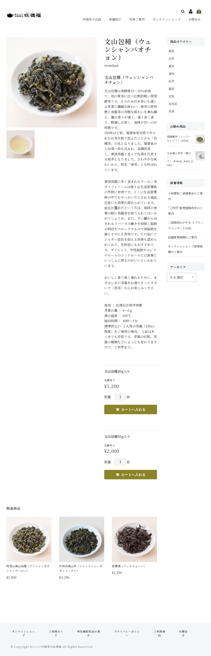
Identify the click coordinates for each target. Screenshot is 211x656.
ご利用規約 (159, 633)
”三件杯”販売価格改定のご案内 (185, 211)
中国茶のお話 (92, 19)
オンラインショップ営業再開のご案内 (185, 249)
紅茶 (171, 81)
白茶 (171, 58)
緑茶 (171, 51)
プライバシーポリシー (127, 633)
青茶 (171, 73)
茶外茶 (173, 104)
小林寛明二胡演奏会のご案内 (185, 196)
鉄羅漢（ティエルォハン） (129, 566)
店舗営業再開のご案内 (182, 237)
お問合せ (194, 19)
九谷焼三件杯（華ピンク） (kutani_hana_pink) (180, 159)
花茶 (171, 96)
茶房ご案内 (137, 19)
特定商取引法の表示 (88, 633)
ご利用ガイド (56, 633)
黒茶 (171, 88)
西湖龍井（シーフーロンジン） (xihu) (179, 138)
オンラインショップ (167, 19)
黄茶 (171, 66)
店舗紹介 (115, 19)
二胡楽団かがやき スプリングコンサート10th (185, 225)
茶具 (171, 111)
